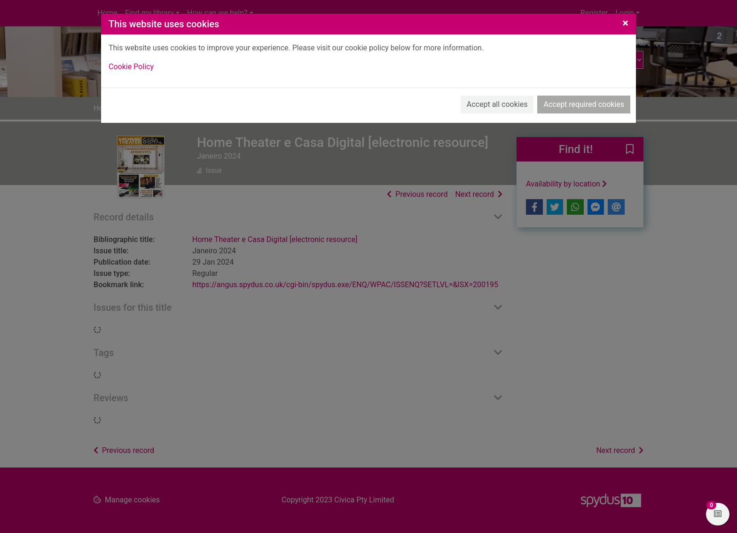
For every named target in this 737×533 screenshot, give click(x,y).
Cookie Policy (131, 66)
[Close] (625, 23)
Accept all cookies (497, 104)
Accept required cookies (583, 104)
